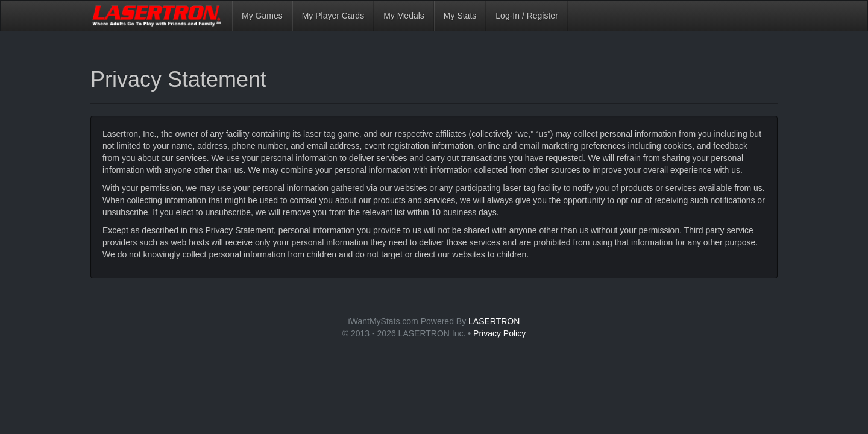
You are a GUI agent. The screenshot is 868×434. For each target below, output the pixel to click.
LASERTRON (494, 321)
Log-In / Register (526, 15)
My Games (262, 15)
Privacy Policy (499, 333)
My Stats (460, 15)
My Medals (403, 15)
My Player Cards (333, 15)
